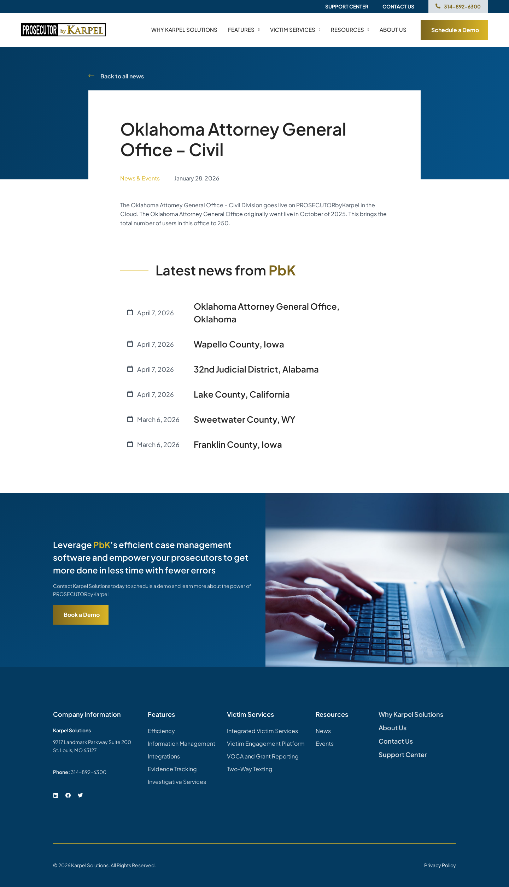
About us (393, 29)
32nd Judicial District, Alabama (256, 369)
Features (243, 29)
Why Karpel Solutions (184, 29)
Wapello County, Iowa (239, 344)
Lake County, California (242, 394)
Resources (350, 29)
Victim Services (295, 29)
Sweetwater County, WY (245, 419)
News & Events (140, 178)
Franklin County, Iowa (238, 444)
